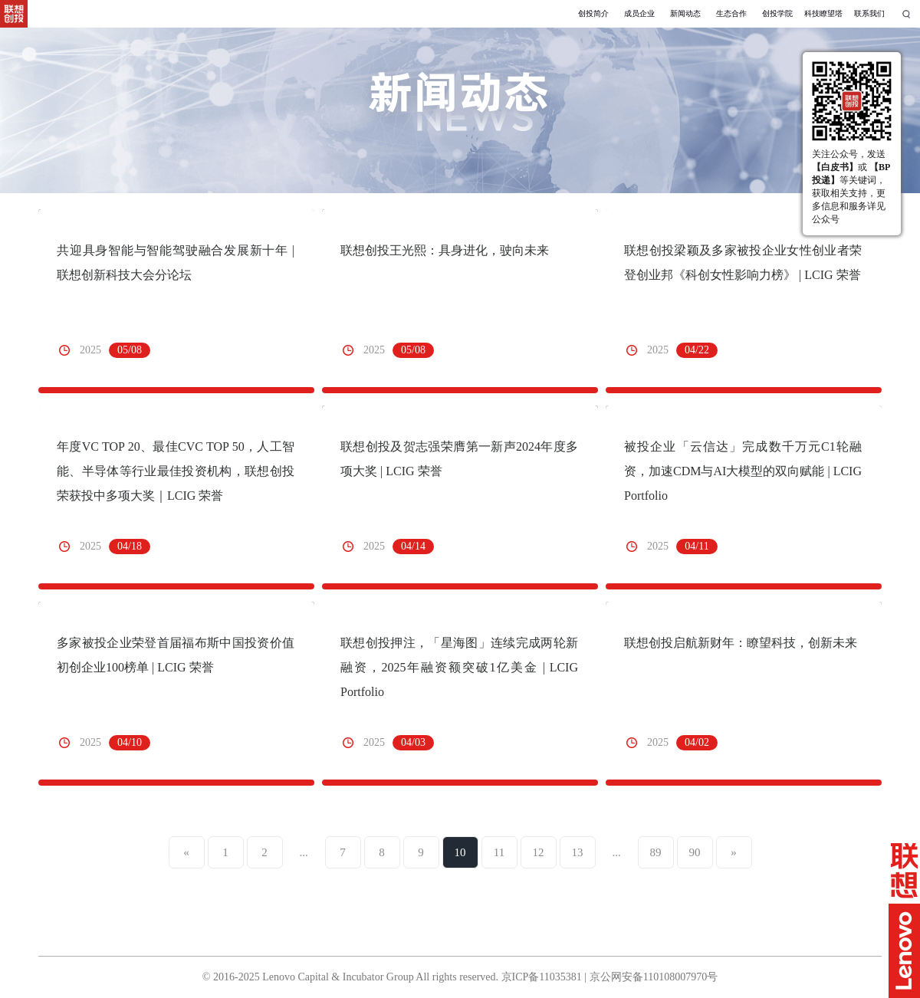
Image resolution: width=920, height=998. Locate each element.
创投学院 (777, 13)
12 (538, 852)
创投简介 (593, 13)
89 (656, 852)
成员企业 (639, 13)
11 (499, 852)
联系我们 (869, 13)
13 (577, 852)
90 (695, 852)
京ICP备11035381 (541, 977)
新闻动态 (685, 13)
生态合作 (731, 13)
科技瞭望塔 (823, 13)
